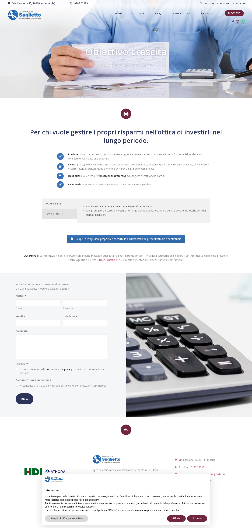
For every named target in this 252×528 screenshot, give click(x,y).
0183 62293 (197, 467)
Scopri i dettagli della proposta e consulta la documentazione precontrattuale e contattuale (126, 239)
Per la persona (119, 65)
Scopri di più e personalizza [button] (66, 518)
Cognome (68, 308)
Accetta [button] (197, 518)
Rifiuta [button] (176, 518)
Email (21, 316)
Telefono (70, 316)
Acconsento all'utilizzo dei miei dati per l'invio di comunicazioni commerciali (63, 385)
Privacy (22, 364)
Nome (21, 295)
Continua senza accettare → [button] (190, 479)
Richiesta (22, 331)
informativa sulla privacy (58, 369)
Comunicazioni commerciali (33, 380)
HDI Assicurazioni (107, 260)
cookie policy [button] (91, 499)
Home (103, 65)
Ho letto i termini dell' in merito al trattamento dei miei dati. (62, 371)
